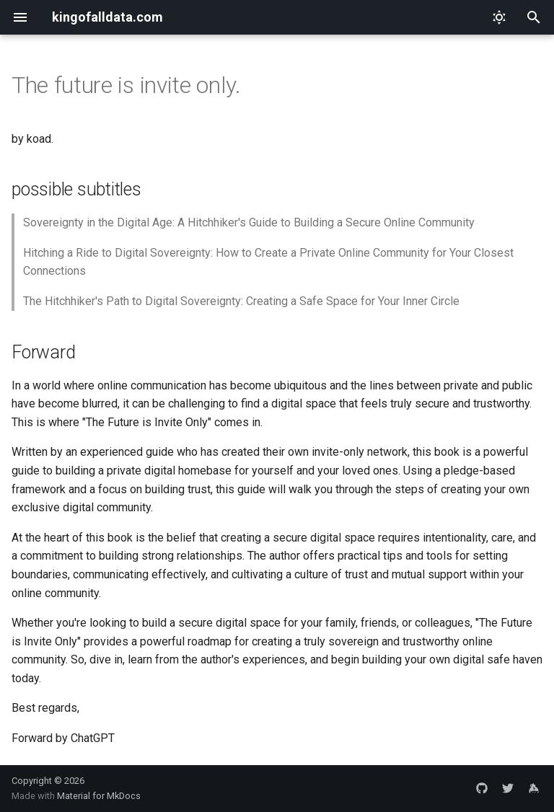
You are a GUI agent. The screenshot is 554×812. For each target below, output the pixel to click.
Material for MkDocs (99, 795)
